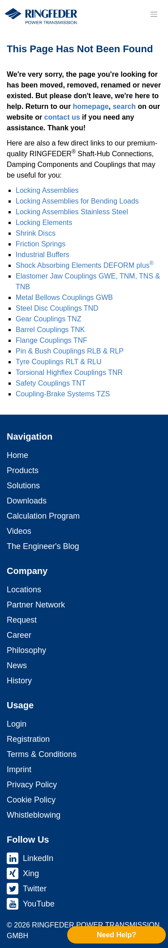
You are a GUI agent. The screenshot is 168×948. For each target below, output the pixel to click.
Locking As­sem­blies (47, 190)
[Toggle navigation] (153, 14)
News (17, 665)
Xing (31, 873)
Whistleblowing (33, 815)
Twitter (35, 888)
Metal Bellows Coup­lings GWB (64, 297)
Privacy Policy (32, 784)
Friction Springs (40, 244)
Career (19, 635)
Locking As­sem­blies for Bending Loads (77, 201)
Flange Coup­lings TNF (51, 340)
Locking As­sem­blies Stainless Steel (72, 212)
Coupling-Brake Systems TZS (63, 394)
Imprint (19, 769)
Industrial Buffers (42, 254)
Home (17, 455)
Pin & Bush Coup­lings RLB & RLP (70, 351)
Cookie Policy (31, 799)
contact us (62, 117)
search (124, 106)
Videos (19, 531)
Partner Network (36, 604)
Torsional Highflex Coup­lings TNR (69, 372)
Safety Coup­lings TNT (51, 383)
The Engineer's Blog (43, 546)
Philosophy (26, 650)
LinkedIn (38, 858)
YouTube (39, 903)
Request (22, 619)
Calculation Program (43, 515)
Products (23, 470)
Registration (28, 739)
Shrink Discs (36, 233)
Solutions (23, 485)
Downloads (27, 500)
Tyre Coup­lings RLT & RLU (58, 362)
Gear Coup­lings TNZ (48, 319)
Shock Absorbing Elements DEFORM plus (85, 265)
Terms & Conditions (42, 754)
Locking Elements (44, 222)
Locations (24, 589)
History (19, 680)
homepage (91, 106)
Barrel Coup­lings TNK (50, 329)
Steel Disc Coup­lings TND (57, 308)
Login (16, 723)
